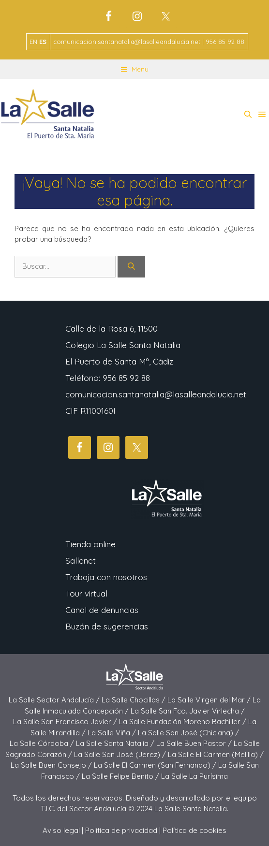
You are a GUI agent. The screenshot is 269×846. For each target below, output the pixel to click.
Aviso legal (61, 830)
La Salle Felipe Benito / (121, 776)
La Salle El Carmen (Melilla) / (216, 754)
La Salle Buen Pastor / (195, 743)
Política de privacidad (121, 830)
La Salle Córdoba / (43, 743)
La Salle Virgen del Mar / (210, 699)
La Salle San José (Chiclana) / (188, 732)
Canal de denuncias (101, 610)
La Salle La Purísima (194, 776)
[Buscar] (131, 266)
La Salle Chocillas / (134, 699)
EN (33, 41)
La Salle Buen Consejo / (52, 765)
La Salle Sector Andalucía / (55, 699)
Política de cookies (194, 830)
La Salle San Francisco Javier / (66, 721)
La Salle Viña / (113, 732)
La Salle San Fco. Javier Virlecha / (188, 710)
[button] (248, 114)
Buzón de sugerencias (106, 626)
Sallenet (80, 560)
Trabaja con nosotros (106, 577)
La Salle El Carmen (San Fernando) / (156, 765)
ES (42, 41)
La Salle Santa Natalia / (116, 743)
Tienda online (90, 544)
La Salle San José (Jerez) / (121, 754)
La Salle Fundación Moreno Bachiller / (183, 721)
